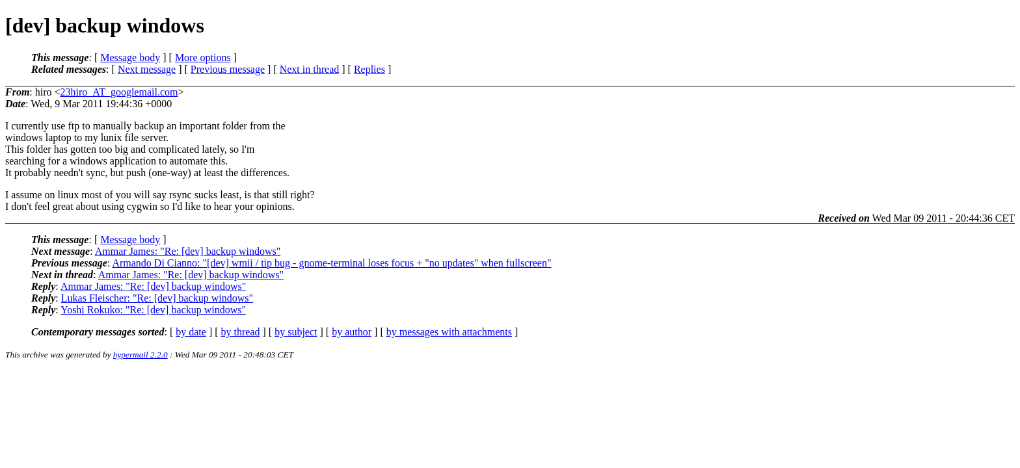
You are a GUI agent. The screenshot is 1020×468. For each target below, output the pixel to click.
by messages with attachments (449, 331)
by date (191, 331)
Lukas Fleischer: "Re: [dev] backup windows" (157, 298)
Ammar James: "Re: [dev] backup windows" (187, 251)
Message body (130, 57)
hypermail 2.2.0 (140, 354)
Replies (369, 69)
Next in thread (310, 69)
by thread (240, 331)
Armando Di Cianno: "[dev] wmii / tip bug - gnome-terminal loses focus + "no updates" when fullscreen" (331, 262)
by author (351, 331)
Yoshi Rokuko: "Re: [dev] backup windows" (153, 309)
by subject (296, 331)
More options (203, 57)
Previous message (228, 69)
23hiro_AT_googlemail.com (119, 92)
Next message (147, 69)
